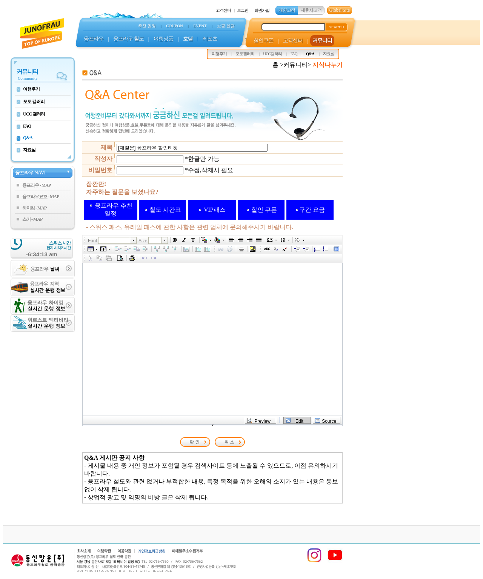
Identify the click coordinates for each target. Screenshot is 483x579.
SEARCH (336, 27)
